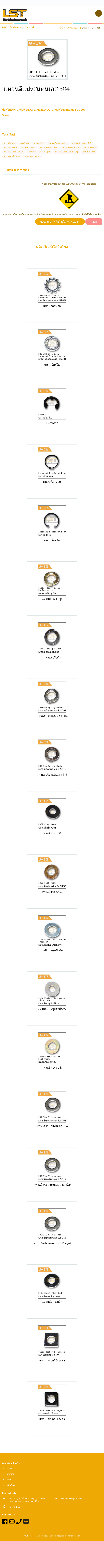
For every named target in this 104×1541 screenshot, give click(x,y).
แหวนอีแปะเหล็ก (89, 152)
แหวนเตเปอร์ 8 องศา (32, 156)
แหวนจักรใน (24, 143)
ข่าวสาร (10, 1468)
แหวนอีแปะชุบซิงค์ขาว (48, 147)
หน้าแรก (62, 28)
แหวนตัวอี (52, 423)
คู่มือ (9, 1479)
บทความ (10, 1474)
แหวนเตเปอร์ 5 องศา (12, 156)
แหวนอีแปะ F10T (10, 147)
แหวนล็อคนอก (52, 482)
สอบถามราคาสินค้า (18, 170)
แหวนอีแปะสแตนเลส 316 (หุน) (66, 152)
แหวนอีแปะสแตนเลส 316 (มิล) (39, 152)
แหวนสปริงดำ (39, 143)
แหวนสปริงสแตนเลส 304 (58, 143)
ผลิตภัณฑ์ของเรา (73, 28)
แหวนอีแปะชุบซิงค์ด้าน (70, 147)
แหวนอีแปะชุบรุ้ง (90, 147)
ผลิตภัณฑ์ (11, 1485)
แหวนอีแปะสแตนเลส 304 (13, 152)
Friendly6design (73, 1536)
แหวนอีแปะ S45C (28, 147)
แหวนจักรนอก (9, 143)
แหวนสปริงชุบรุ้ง (52, 599)
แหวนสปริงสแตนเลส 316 (81, 143)
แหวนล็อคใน (52, 540)
